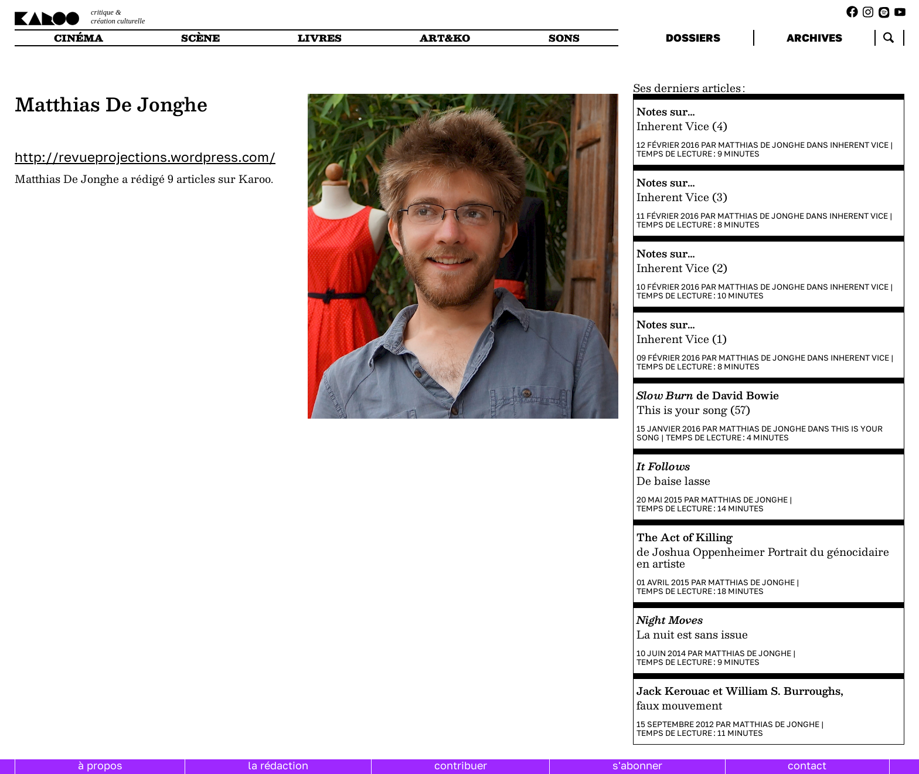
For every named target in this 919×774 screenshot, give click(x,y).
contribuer (460, 765)
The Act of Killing (685, 536)
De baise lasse (673, 480)
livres (320, 37)
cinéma (78, 37)
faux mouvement (679, 705)
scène (200, 37)
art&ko (445, 37)
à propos (100, 765)
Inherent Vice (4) (682, 126)
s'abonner (637, 765)
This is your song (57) (693, 409)
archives (814, 37)
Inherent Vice (859, 145)
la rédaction (278, 765)
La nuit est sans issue (692, 634)
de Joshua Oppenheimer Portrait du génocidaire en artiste (763, 557)
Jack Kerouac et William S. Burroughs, (740, 690)
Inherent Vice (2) (682, 268)
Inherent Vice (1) (682, 339)
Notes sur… (666, 111)
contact (807, 765)
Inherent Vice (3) (682, 197)
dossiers (693, 37)
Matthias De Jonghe (761, 145)
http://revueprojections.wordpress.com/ (145, 157)
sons (564, 37)
